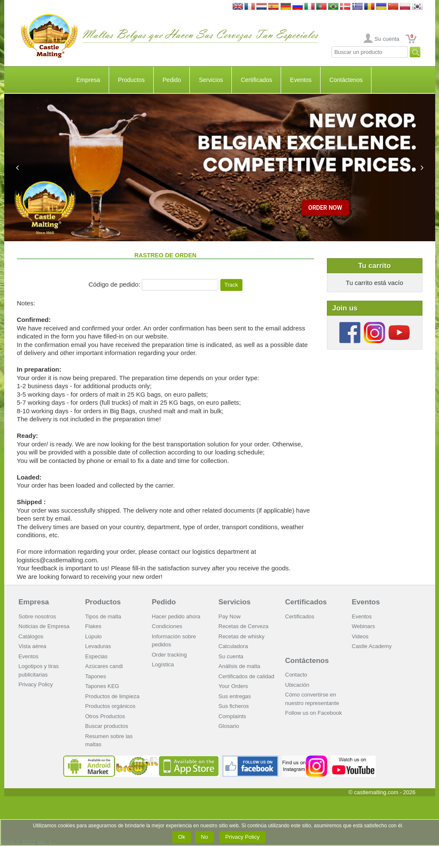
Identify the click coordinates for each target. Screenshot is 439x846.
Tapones (95, 676)
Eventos (301, 79)
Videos (360, 636)
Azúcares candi (104, 666)
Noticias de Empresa (44, 626)
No (205, 837)
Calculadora (233, 646)
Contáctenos (346, 79)
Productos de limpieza (112, 696)
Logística (163, 664)
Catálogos (31, 636)
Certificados (256, 79)
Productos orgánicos (110, 706)
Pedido (172, 79)
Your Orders (233, 686)
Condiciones (167, 626)
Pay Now (230, 616)
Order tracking (169, 654)
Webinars (363, 626)
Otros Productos (105, 716)
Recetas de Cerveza (244, 626)
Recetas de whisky (242, 636)
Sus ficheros (234, 706)
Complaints (232, 716)
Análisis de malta (239, 666)
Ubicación (297, 685)
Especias (96, 656)
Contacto (296, 674)
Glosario (229, 726)
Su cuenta (387, 39)
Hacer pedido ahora (176, 616)
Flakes (93, 626)
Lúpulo (93, 636)
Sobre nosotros (37, 616)
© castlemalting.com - (382, 792)
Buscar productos (106, 726)
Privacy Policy (36, 684)
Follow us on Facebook (313, 713)
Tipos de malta (103, 616)
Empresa (88, 79)
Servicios (211, 79)
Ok (182, 837)
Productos (131, 79)
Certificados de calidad (247, 676)
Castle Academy (372, 646)
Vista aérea (33, 646)
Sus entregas (235, 696)
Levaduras (98, 646)
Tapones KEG (102, 686)
